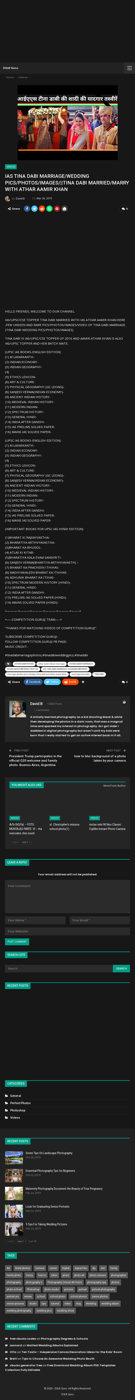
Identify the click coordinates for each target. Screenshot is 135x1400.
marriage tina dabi (81, 674)
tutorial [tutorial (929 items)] (55, 1303)
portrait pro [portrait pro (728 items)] (13, 1295)
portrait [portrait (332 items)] (83, 1288)
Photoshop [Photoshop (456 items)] (33, 1288)
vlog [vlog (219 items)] (78, 1303)
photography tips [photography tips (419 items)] (96, 1281)
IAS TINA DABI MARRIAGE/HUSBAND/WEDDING (65, 669)
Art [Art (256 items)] (8, 1267)
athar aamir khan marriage (51, 663)
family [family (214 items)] (113, 1267)
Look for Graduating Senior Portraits (47, 1206)
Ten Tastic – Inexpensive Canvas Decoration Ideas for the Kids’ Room (71, 1351)
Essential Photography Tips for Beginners (50, 1170)
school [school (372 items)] (41, 1295)
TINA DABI (99, 674)
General (15, 1095)
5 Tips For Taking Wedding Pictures (46, 1224)
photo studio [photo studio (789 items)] (51, 1288)
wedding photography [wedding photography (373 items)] (19, 1310)
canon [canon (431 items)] (53, 1267)
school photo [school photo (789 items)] (57, 1295)
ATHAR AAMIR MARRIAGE (81, 663)
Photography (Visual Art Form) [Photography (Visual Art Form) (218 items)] (65, 1281)
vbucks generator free (26, 1365)
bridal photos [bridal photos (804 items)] (22, 1267)
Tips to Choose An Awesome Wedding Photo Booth (58, 1358)
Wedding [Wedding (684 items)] (91, 1303)
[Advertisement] (67, 31)
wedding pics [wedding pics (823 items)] (44, 1310)
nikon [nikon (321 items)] (54, 1274)
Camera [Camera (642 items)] (39, 1267)
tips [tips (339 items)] (44, 1303)
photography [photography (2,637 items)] (14, 1281)
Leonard (16, 1345)
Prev (15, 841)
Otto (13, 1351)
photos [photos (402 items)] (115, 1281)
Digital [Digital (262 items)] (65, 1267)
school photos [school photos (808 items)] (78, 1295)
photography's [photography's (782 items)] (34, 1281)
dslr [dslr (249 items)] (103, 1267)
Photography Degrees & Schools (64, 1338)
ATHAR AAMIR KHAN (24, 663)
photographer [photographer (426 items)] (118, 1274)
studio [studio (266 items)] (33, 1303)
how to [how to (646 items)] (42, 1274)
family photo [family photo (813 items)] (14, 1274)
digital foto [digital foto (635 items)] (81, 1267)
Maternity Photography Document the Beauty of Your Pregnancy (64, 1188)
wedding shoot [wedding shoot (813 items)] (65, 1310)
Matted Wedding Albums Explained (52, 1345)
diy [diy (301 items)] (94, 1267)
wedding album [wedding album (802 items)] (110, 1303)
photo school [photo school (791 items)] (14, 1288)
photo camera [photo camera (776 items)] (98, 1274)
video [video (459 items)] (67, 1303)
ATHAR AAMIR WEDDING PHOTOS (22, 669)
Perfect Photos (20, 1102)
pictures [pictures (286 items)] (68, 1288)
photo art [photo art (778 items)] (79, 1274)
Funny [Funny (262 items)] (29, 1274)
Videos (10, 166)
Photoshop (17, 1109)
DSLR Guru (10, 68)
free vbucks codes (23, 1338)
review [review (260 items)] (28, 1295)
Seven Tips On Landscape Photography (49, 1152)
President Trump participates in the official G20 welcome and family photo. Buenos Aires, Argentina (35, 760)
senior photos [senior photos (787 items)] (100, 1295)
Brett (13, 1358)
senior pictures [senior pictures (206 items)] (15, 1303)
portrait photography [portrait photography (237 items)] (103, 1288)
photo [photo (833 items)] (66, 1274)
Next (26, 841)
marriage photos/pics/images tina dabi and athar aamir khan (37, 674)
